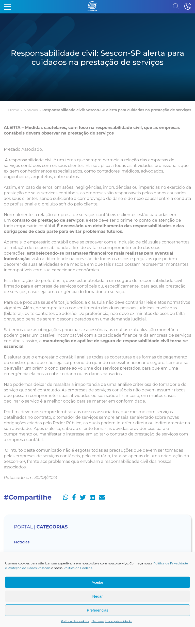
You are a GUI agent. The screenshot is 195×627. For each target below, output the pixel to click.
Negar (97, 596)
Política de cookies (75, 621)
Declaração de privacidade (111, 621)
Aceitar (98, 582)
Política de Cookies (77, 568)
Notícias (31, 110)
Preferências (97, 610)
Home (13, 110)
